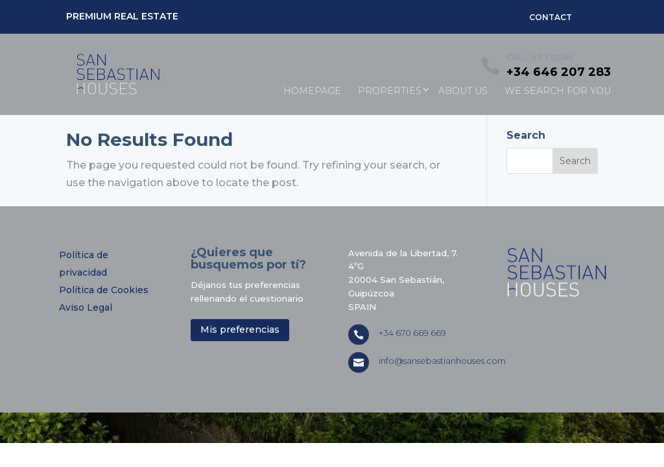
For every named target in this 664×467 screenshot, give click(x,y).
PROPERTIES (389, 91)
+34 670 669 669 (412, 333)
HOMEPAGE (312, 91)
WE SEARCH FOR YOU (557, 91)
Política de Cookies (103, 290)
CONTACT (550, 17)
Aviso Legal (85, 307)
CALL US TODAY (540, 57)
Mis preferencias (239, 329)
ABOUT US (463, 91)
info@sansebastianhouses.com (442, 360)
